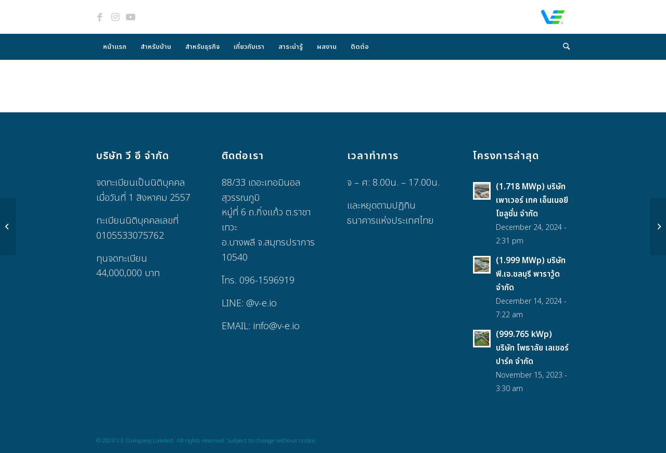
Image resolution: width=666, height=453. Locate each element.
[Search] (563, 47)
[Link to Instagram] (115, 17)
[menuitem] (114, 47)
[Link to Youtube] (130, 17)
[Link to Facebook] (99, 17)
